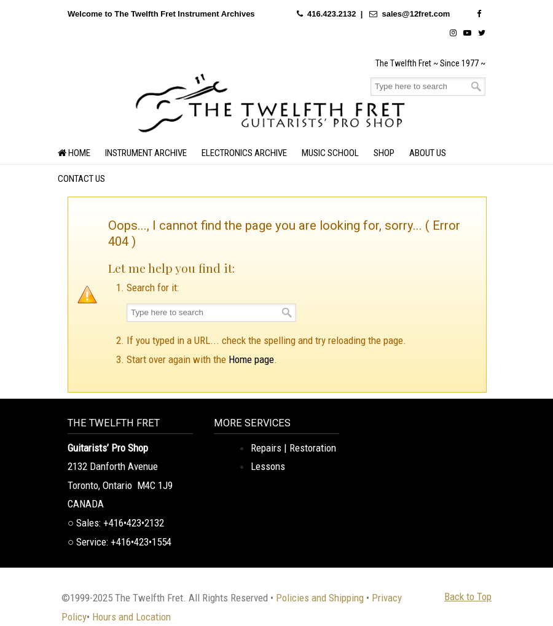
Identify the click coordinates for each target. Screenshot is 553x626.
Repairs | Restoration (293, 448)
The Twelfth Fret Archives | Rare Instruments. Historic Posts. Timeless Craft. (270, 101)
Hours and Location (131, 617)
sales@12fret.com (416, 13)
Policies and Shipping (320, 598)
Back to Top (468, 596)
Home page (251, 359)
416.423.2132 (331, 13)
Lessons (268, 466)
